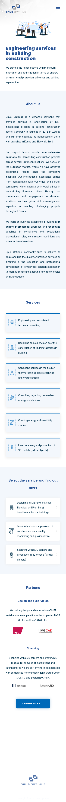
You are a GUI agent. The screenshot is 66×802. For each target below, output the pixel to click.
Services (10, 745)
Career (9, 759)
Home (8, 738)
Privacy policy (12, 773)
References (11, 752)
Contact (9, 766)
